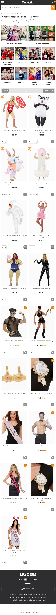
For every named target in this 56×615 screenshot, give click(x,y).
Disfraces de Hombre (41, 43)
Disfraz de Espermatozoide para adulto (14, 235)
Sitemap (43, 597)
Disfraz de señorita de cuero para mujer (41, 341)
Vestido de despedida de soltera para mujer (14, 551)
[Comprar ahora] (25, 141)
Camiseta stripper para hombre (14, 341)
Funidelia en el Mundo (16, 594)
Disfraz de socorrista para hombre (14, 130)
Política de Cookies (33, 597)
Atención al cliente (28, 589)
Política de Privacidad (18, 597)
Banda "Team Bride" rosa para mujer (14, 446)
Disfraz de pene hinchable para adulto (42, 183)
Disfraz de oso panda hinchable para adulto (41, 131)
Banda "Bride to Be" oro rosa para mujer (41, 393)
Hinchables (35, 62)
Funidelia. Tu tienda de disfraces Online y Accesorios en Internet (27, 2)
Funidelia (3, 13)
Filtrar (4, 90)
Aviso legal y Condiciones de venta (36, 594)
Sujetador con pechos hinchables (14, 393)
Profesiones (21, 62)
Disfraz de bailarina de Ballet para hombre (41, 236)
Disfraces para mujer (14, 43)
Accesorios (48, 62)
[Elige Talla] (4, 142)
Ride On (21, 82)
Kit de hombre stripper (41, 446)
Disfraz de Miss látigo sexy (41, 288)
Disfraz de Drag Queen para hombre (14, 288)
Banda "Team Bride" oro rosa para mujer (41, 499)
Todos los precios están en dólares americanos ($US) (28, 600)
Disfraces (10, 13)
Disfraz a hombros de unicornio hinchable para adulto (14, 184)
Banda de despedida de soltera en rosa (14, 498)
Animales (7, 82)
